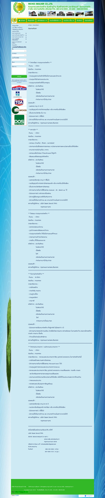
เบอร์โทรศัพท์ (15, 57)
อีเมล (13, 62)
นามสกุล (14, 53)
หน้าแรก (30, 25)
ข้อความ (14, 66)
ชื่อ (12, 49)
